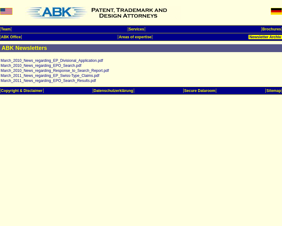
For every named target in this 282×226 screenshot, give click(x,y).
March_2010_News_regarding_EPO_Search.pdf (41, 65)
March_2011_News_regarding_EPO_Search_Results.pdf (48, 80)
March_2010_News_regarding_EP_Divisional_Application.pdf (52, 60)
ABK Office (11, 37)
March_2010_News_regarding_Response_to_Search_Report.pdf (55, 70)
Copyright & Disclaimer (22, 91)
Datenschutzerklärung (113, 91)
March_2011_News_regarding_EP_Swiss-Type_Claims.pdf (50, 75)
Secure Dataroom (199, 91)
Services (136, 29)
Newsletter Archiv (265, 37)
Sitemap (273, 91)
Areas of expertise (135, 37)
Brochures (271, 29)
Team (5, 29)
